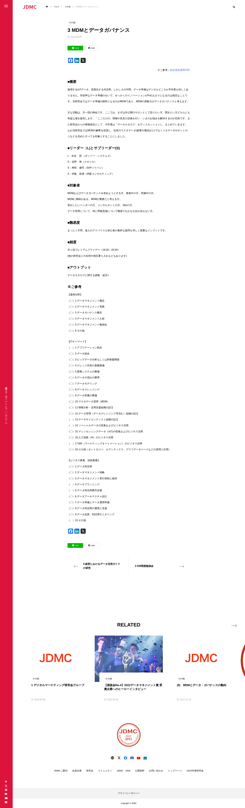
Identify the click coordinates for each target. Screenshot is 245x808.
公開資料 (139, 770)
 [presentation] (232, 624)
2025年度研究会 (195, 770)
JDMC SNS (123, 770)
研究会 (89, 770)
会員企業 (77, 770)
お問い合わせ (156, 770)
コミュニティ (105, 770)
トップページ (175, 770)
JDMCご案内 (61, 770)
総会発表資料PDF (180, 70)
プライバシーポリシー (129, 793)
